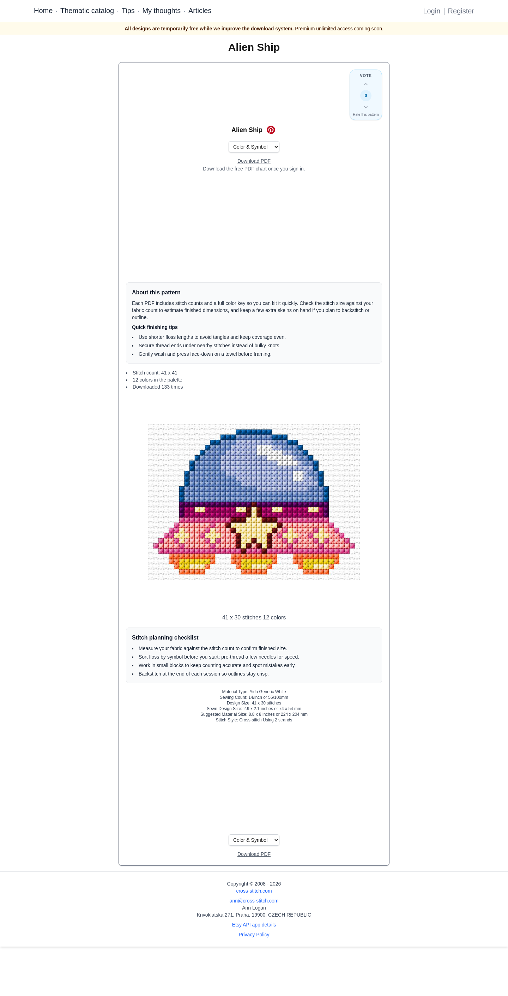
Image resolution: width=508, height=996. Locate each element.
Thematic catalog (87, 10)
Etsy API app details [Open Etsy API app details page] (254, 925)
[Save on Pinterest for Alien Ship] (271, 130)
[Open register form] (254, 161)
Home (43, 10)
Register (461, 11)
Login (431, 11)
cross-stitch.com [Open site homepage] (254, 891)
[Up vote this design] (366, 84)
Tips (128, 10)
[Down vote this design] (366, 107)
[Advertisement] (254, 227)
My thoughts (161, 10)
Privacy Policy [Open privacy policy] (253, 934)
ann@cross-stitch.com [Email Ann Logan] (254, 901)
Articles (200, 10)
